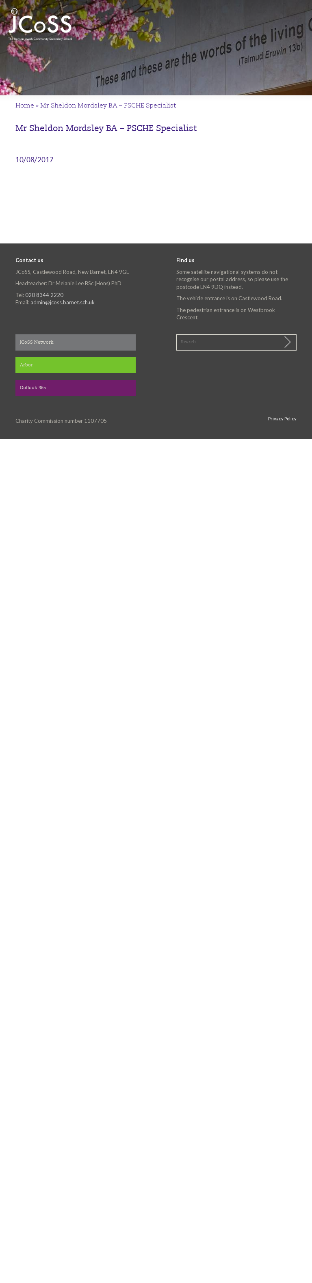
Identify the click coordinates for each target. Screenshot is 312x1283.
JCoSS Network (37, 342)
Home (24, 106)
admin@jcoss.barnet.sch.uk (62, 302)
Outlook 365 (33, 388)
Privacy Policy (282, 418)
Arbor (26, 365)
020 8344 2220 (44, 295)
